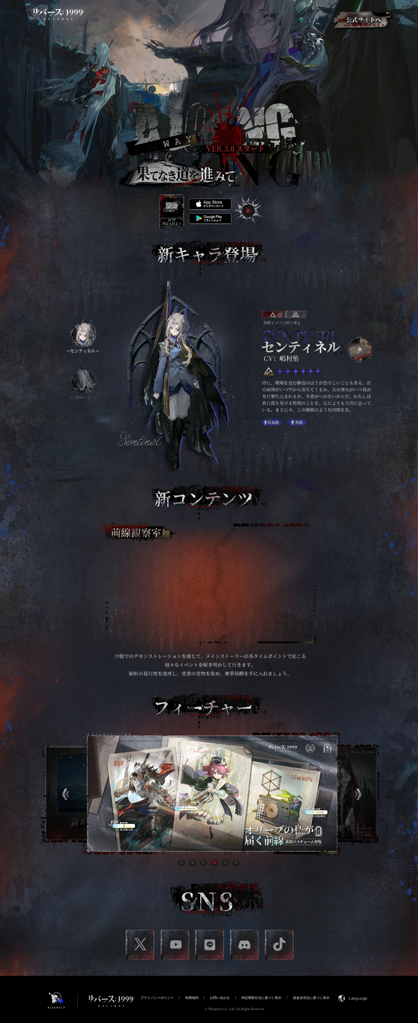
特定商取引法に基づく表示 (261, 998)
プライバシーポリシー (157, 998)
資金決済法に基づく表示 (311, 998)
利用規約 (192, 998)
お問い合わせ (220, 998)
